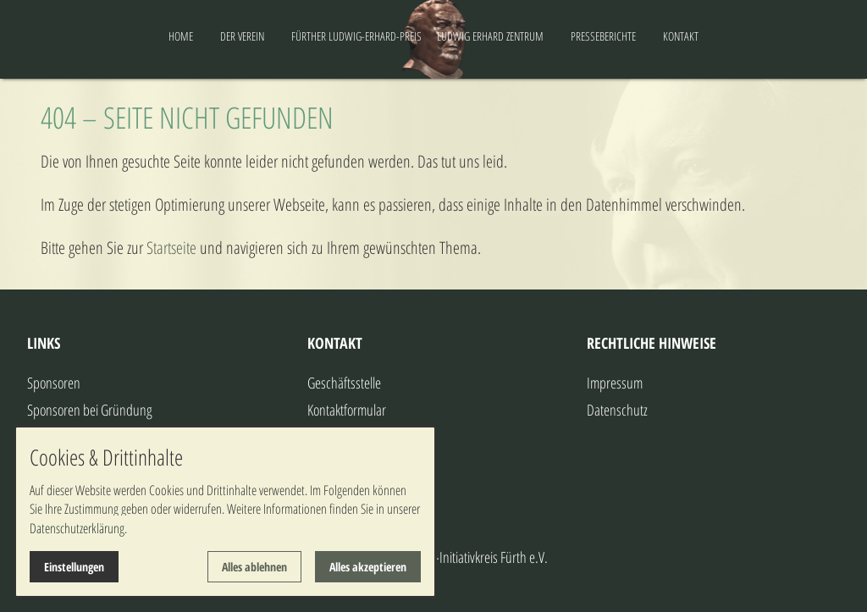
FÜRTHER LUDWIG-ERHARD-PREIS (289, 36)
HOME (114, 36)
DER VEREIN (175, 36)
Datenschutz (617, 410)
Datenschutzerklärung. (78, 528)
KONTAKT (747, 36)
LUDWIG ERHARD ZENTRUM (557, 36)
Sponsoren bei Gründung (89, 410)
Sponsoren (53, 382)
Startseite (171, 247)
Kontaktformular (346, 410)
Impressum (615, 382)
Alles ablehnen (254, 567)
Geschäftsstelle (344, 382)
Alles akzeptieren (367, 567)
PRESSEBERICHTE (670, 36)
